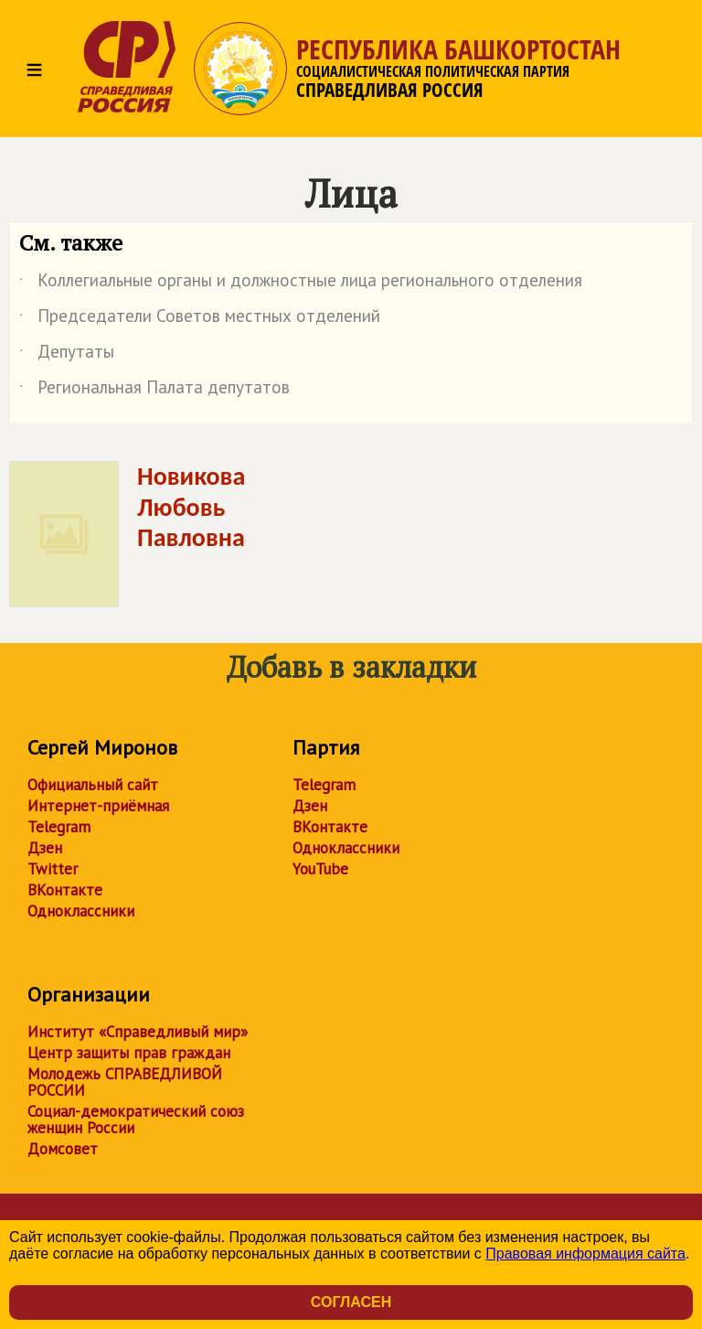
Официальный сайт (92, 785)
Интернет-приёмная (98, 806)
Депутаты (66, 355)
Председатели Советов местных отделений (199, 319)
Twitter (52, 869)
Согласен (351, 1302)
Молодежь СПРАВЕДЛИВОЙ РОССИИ (124, 1082)
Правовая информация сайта (585, 1253)
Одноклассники (80, 911)
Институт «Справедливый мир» (137, 1032)
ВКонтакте (64, 890)
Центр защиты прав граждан (128, 1053)
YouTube (320, 869)
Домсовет (62, 1149)
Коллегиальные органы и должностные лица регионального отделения (300, 283)
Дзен (44, 848)
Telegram (58, 827)
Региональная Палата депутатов (154, 390)
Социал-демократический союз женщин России (135, 1119)
